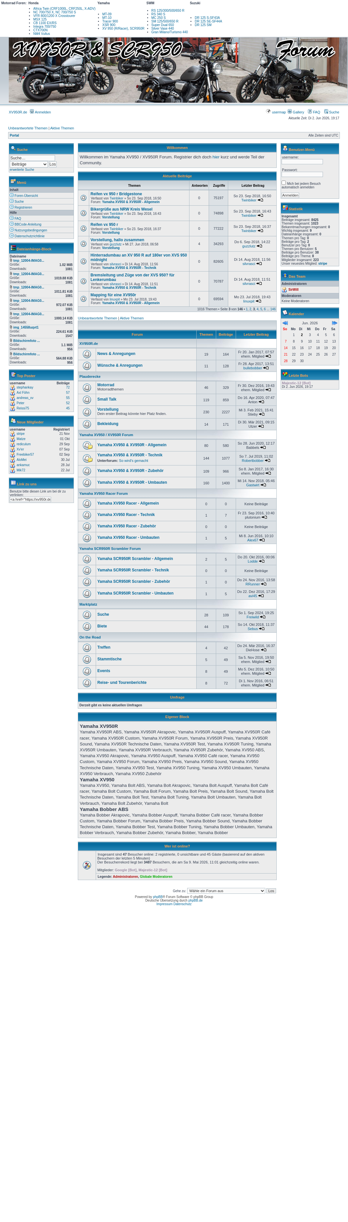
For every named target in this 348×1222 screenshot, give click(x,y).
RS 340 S (158, 14)
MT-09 (106, 14)
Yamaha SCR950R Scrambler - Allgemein (135, 558)
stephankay (25, 387)
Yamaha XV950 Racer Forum (103, 493)
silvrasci (115, 264)
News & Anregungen (116, 353)
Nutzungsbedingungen (28, 230)
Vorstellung (110, 217)
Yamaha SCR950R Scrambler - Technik (133, 570)
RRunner (252, 584)
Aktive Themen (62, 128)
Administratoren (125, 876)
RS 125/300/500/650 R (168, 10)
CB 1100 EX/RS (45, 23)
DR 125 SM (203, 25)
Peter (20, 403)
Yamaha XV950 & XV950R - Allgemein (131, 202)
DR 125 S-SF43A (207, 18)
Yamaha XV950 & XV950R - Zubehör (130, 470)
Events (103, 671)
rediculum (24, 444)
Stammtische (109, 659)
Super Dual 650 (162, 25)
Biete (102, 626)
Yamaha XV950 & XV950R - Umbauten (132, 482)
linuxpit (115, 299)
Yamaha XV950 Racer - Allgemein (128, 503)
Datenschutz (183, 904)
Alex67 (252, 540)
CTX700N (40, 30)
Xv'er (20, 449)
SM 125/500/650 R (164, 21)
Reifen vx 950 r (104, 224)
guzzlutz (116, 244)
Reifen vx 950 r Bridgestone (116, 194)
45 (68, 408)
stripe (20, 433)
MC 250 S (158, 18)
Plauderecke (90, 376)
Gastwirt (252, 485)
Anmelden (40, 112)
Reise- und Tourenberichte (121, 682)
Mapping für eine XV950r (113, 295)
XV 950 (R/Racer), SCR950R (123, 28)
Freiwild (252, 617)
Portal (14, 135)
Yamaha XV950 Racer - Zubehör (126, 526)
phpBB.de (195, 900)
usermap (276, 112)
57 (68, 392)
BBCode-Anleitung (25, 224)
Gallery (296, 112)
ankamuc (23, 465)
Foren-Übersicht (24, 196)
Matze (21, 439)
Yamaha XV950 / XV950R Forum (106, 435)
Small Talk (106, 399)
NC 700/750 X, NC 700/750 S (54, 12)
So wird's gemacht (133, 461)
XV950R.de (18, 112)
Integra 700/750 (44, 26)
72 (68, 387)
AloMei (22, 460)
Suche (331, 112)
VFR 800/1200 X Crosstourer (54, 16)
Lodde (253, 561)
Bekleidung (107, 423)
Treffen (103, 647)
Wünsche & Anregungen (120, 365)
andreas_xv (25, 398)
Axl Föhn (23, 392)
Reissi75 (23, 408)
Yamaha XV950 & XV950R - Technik (129, 268)
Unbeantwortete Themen (28, 128)
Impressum (165, 904)
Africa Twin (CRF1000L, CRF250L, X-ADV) (64, 8)
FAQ (314, 112)
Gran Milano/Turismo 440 (169, 32)
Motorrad (105, 385)
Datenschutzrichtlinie (27, 236)
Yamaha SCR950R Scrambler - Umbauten (135, 593)
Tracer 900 (110, 21)
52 (68, 403)
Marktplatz (88, 604)
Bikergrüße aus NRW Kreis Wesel (121, 209)
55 (68, 398)
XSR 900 (108, 25)
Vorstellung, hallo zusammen (117, 240)
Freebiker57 (25, 454)
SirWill (293, 289)
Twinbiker (116, 198)
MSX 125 (40, 19)
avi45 (252, 596)
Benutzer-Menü (301, 150)
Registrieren (21, 207)
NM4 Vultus (41, 34)
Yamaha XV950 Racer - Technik (126, 514)
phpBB (158, 897)
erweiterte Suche (22, 169)
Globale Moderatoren (156, 876)
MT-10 (106, 18)
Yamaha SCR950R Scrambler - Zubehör (133, 581)
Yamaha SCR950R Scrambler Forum (110, 549)
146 (273, 309)
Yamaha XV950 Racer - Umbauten (128, 537)
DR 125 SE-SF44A (208, 21)
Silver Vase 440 (162, 28)
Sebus (253, 629)
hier (216, 157)
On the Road (90, 637)
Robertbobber (253, 461)
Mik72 (21, 470)
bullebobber (253, 368)
